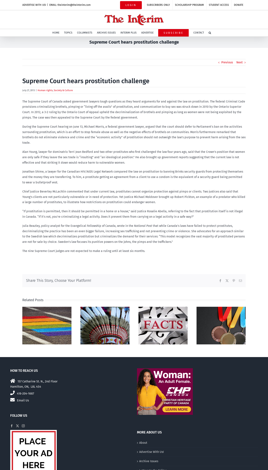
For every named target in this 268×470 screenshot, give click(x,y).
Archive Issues (148, 461)
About (143, 442)
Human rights (45, 90)
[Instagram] (23, 425)
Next (239, 62)
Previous (227, 62)
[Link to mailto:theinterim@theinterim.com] (12, 400)
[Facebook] (11, 425)
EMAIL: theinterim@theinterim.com (70, 5)
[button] (210, 33)
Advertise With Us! (151, 452)
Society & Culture (63, 90)
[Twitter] (17, 425)
